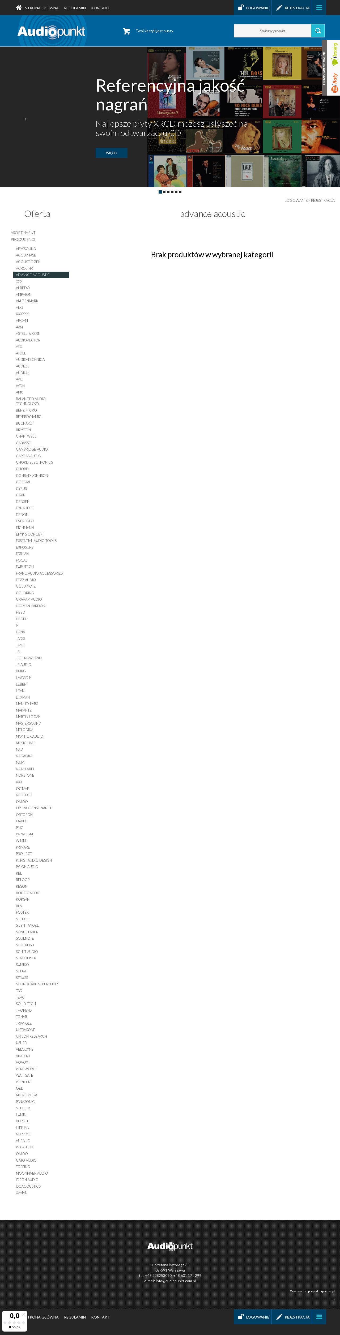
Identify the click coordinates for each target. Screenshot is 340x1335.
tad (19, 991)
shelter (23, 1108)
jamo (21, 645)
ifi (17, 625)
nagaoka (24, 756)
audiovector (28, 340)
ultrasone (25, 1030)
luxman (23, 697)
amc (20, 392)
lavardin (24, 677)
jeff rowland (29, 658)
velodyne (24, 1049)
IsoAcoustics (28, 1186)
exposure (24, 547)
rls (19, 906)
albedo (23, 288)
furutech (25, 566)
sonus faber (27, 932)
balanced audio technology (31, 401)
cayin (21, 495)
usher (21, 1043)
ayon (20, 386)
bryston (23, 430)
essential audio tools (36, 540)
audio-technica (30, 359)
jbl (19, 651)
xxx (19, 281)
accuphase (26, 255)
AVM (19, 327)
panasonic (25, 1101)
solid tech (26, 1004)
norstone (25, 775)
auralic (23, 1141)
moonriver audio (32, 1173)
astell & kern (28, 333)
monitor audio (29, 736)
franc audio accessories (39, 573)
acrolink (24, 268)
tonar (21, 1017)
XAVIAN (21, 1193)
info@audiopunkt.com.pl (176, 1280)
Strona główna (37, 7)
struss (22, 977)
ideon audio (27, 1180)
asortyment (23, 232)
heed (20, 612)
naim (20, 762)
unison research (31, 1036)
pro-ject (24, 854)
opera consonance (34, 808)
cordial (23, 482)
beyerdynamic (28, 416)
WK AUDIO (24, 1147)
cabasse (23, 443)
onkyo (22, 801)
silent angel (27, 925)
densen (22, 501)
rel (19, 873)
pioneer (23, 1082)
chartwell (26, 436)
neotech (24, 795)
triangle (24, 1023)
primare (23, 847)
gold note (26, 586)
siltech (22, 919)
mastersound (28, 723)
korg (21, 671)
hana (20, 632)
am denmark (27, 301)
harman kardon (30, 606)
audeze (22, 366)
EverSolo (25, 521)
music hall (26, 743)
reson (21, 886)
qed (20, 1088)
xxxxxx (22, 314)
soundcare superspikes (37, 984)
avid (19, 379)
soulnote (25, 938)
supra (21, 971)
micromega (26, 1095)
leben (21, 684)
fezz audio (26, 580)
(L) (333, 1298)
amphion (23, 294)
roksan (22, 899)
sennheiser (26, 958)
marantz (24, 710)
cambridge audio (32, 449)
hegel (21, 619)
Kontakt (100, 8)
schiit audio (27, 951)
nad (19, 749)
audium (22, 373)
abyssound (26, 249)
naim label (25, 769)
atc (19, 346)
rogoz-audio (28, 893)
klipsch (22, 1121)
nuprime (23, 1134)
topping (23, 1167)
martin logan (28, 716)
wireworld (26, 1069)
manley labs (27, 703)
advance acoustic (33, 275)
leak (20, 690)
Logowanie (252, 7)
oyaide (22, 821)
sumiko (22, 964)
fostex (22, 912)
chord (22, 469)
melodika (24, 730)
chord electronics (34, 462)
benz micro (26, 410)
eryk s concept (30, 534)
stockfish (25, 945)
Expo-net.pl (327, 1291)
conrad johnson (32, 475)
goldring (25, 593)
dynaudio (24, 508)
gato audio (26, 1160)
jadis (20, 638)
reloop (22, 880)
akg (19, 307)
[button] (25, 117)
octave (22, 788)
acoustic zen (28, 262)
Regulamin (75, 8)
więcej (111, 153)
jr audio (23, 664)
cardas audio (28, 456)
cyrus (21, 488)
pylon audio (27, 867)
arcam (22, 320)
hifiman (22, 1128)
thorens (24, 1010)
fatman (22, 553)
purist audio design (34, 860)
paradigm (24, 834)
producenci (23, 239)
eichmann (25, 527)
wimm (21, 840)
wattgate (24, 1075)
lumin (21, 1114)
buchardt (25, 423)
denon (22, 514)
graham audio (29, 599)
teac (20, 997)
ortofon (24, 814)
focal (21, 560)
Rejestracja (292, 7)
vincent (23, 1056)
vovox (22, 1062)
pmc (19, 827)
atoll (21, 353)
